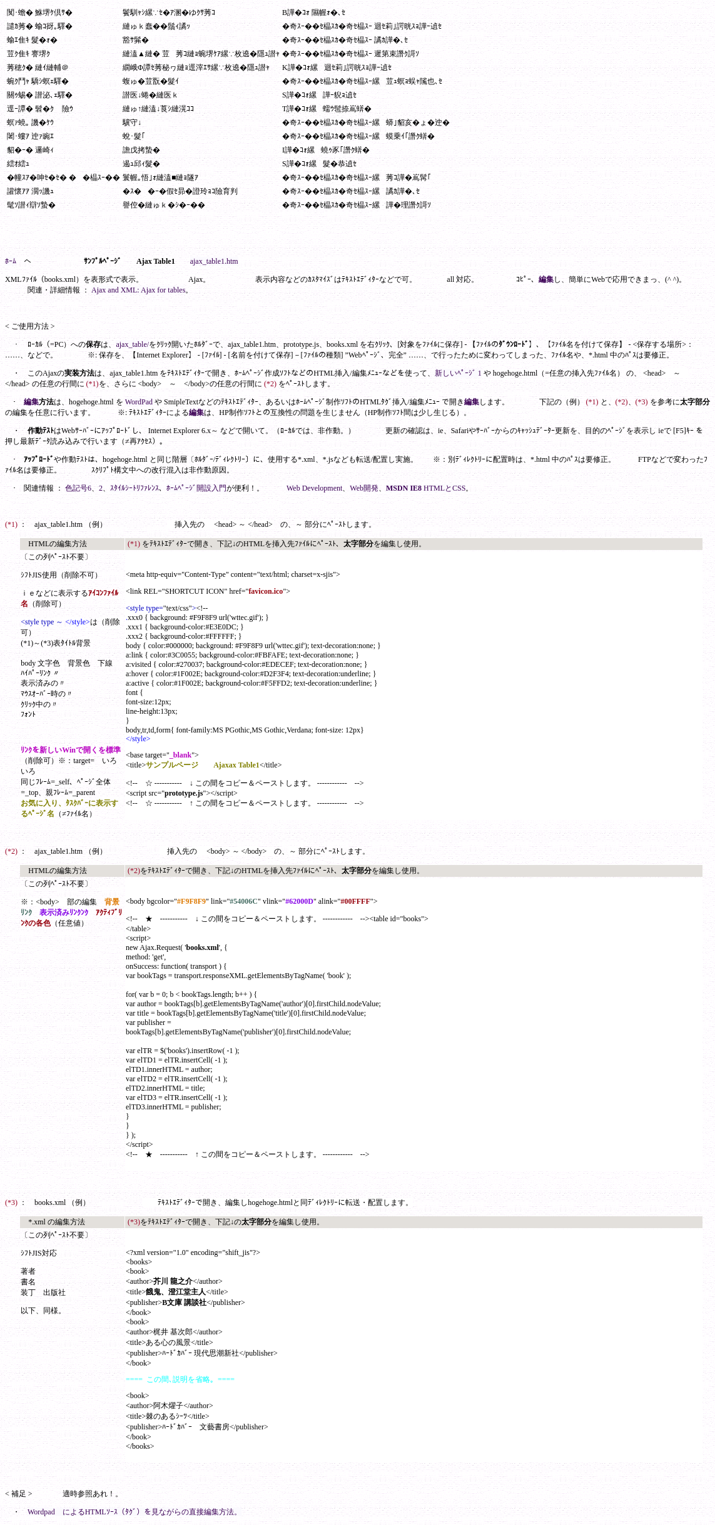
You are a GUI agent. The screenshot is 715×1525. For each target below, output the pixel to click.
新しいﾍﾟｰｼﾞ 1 (458, 373)
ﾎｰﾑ (10, 261)
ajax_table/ (132, 344)
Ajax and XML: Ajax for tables (138, 290)
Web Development (314, 488)
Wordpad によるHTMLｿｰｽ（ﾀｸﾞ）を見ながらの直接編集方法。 (134, 1512)
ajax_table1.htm (214, 261)
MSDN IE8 (404, 488)
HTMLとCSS (444, 488)
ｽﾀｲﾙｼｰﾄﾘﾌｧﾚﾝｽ (134, 488)
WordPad (139, 402)
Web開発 (364, 488)
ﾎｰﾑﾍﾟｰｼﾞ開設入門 (196, 488)
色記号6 (78, 488)
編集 (546, 279)
